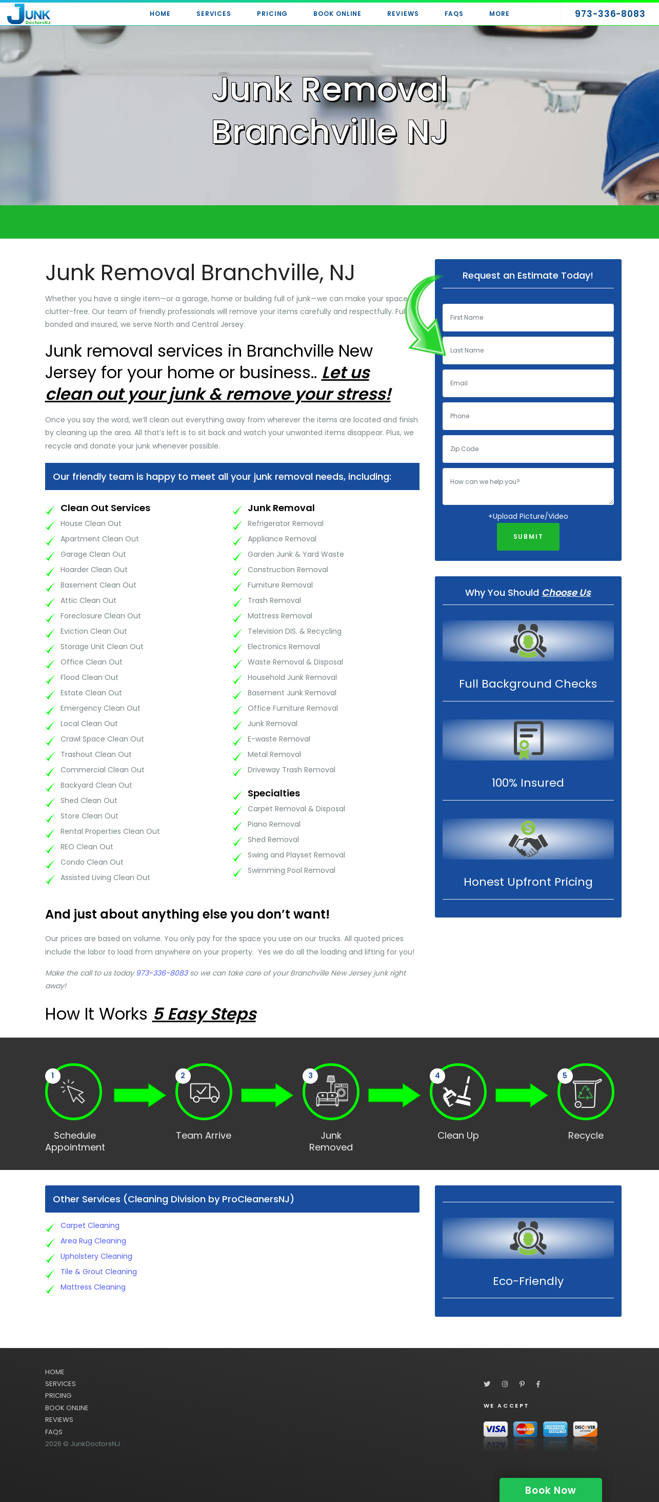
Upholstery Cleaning (96, 1256)
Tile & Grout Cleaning (99, 1271)
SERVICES (60, 1384)
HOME (55, 1372)
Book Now (550, 1490)
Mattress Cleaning (93, 1287)
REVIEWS (59, 1420)
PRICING (58, 1395)
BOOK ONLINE (67, 1408)
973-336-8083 (162, 973)
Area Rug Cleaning (93, 1241)
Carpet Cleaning (90, 1225)
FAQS (54, 1432)
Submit (528, 536)
